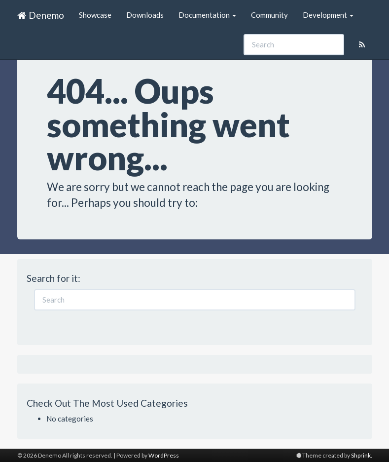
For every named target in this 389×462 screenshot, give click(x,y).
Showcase (95, 14)
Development (328, 14)
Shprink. (361, 455)
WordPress (163, 455)
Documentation (207, 14)
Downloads (145, 14)
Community (269, 14)
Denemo (40, 15)
